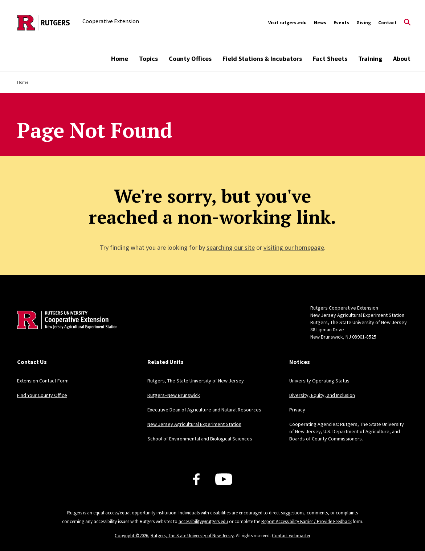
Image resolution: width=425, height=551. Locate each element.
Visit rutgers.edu (287, 23)
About (401, 58)
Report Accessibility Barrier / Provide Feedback (306, 521)
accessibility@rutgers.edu (203, 521)
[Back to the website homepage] (44, 22)
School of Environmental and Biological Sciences (199, 438)
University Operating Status (319, 380)
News (320, 23)
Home (119, 58)
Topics (148, 58)
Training (370, 58)
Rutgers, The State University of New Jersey (195, 380)
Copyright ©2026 (131, 536)
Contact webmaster (291, 536)
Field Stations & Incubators (262, 58)
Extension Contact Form (43, 380)
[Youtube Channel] (223, 479)
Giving (363, 23)
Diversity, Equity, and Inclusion (322, 395)
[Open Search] (407, 23)
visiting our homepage (293, 247)
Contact (387, 23)
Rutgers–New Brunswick (173, 395)
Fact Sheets (330, 58)
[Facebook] (196, 479)
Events (341, 23)
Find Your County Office (42, 395)
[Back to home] (65, 331)
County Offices (190, 58)
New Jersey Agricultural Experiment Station (194, 424)
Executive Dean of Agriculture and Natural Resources (204, 409)
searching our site (231, 247)
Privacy (297, 409)
